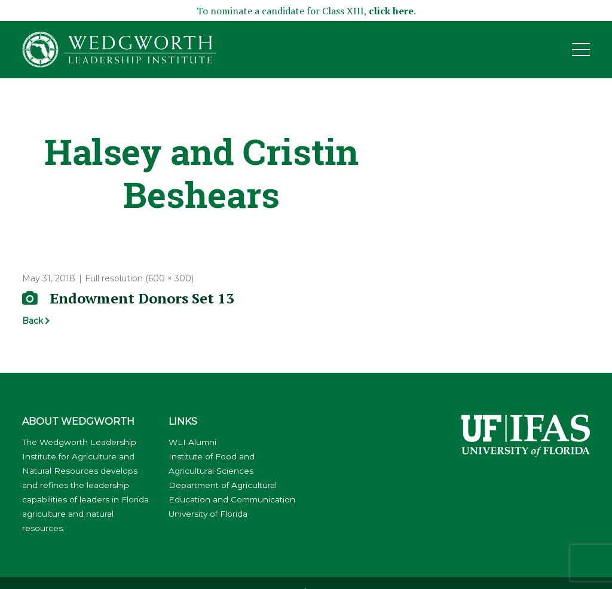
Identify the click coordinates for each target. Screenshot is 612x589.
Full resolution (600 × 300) (139, 278)
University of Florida (208, 514)
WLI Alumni (192, 442)
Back (32, 320)
